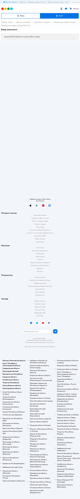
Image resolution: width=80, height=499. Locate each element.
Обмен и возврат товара (40, 221)
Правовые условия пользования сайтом (40, 340)
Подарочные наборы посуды (64, 22)
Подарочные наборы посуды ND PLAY (15, 26)
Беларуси (52, 346)
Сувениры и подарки (42, 22)
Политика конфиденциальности (40, 230)
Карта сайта (40, 242)
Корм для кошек (40, 304)
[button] (20, 15)
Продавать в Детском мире (40, 218)
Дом (10, 22)
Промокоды (40, 227)
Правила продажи (40, 224)
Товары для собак (40, 307)
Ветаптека (40, 316)
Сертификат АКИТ (40, 236)
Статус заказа (75, 2)
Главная (4, 22)
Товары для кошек (40, 301)
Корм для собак (40, 310)
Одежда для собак (40, 313)
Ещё (67, 2)
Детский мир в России (32, 346)
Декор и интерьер (23, 22)
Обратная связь (40, 239)
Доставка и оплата (40, 215)
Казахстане (43, 346)
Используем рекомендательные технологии (40, 342)
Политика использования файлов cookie (40, 233)
